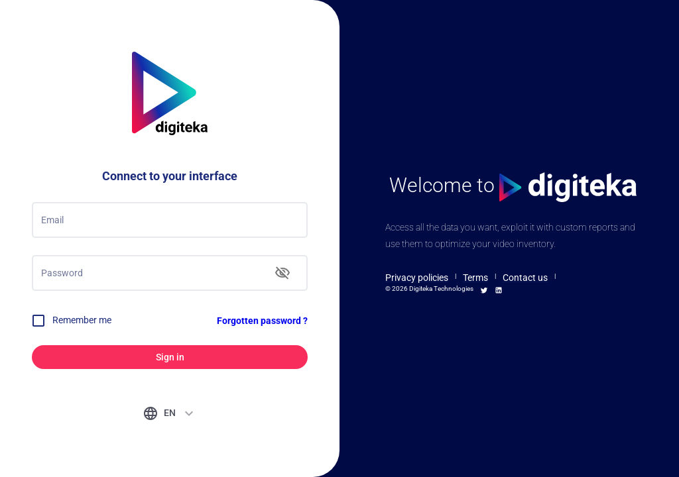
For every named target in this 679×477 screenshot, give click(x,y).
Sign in (170, 357)
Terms (475, 277)
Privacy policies (416, 277)
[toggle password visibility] (282, 273)
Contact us (525, 277)
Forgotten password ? (262, 320)
